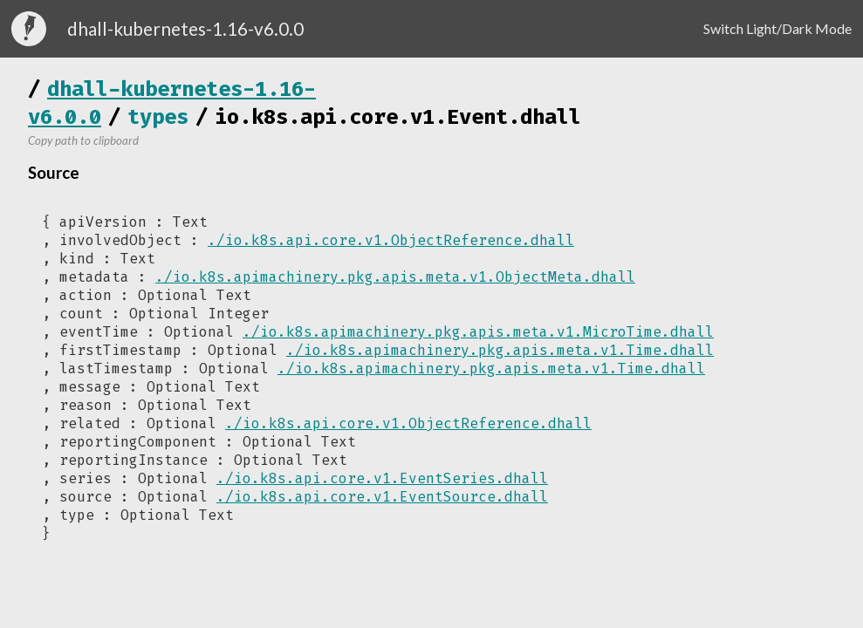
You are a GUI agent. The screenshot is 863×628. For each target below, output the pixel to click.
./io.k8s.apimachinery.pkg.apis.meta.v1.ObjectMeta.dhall (395, 277)
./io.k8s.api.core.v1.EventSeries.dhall (382, 478)
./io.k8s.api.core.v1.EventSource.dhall (382, 497)
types (157, 117)
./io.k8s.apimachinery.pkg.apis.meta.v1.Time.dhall (500, 350)
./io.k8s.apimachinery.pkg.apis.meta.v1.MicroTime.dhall (478, 332)
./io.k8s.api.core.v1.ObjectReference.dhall (391, 240)
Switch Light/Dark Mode (777, 28)
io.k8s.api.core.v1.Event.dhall (398, 117)
